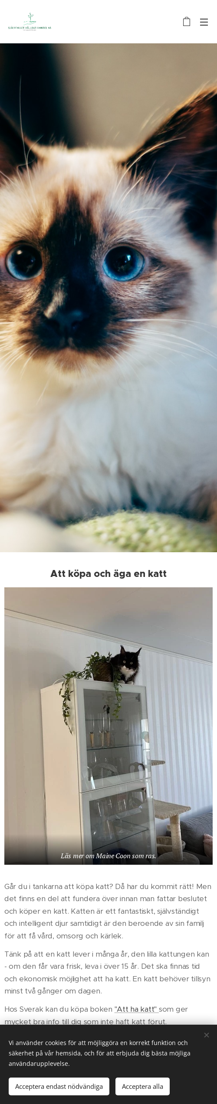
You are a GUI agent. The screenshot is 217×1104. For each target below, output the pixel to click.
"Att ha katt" (137, 1008)
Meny (204, 22)
